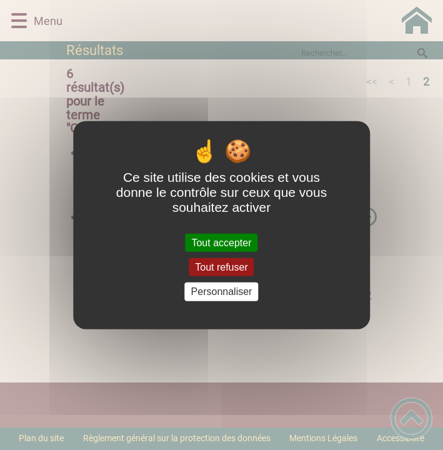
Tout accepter (221, 243)
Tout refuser (221, 267)
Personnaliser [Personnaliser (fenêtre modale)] (221, 291)
